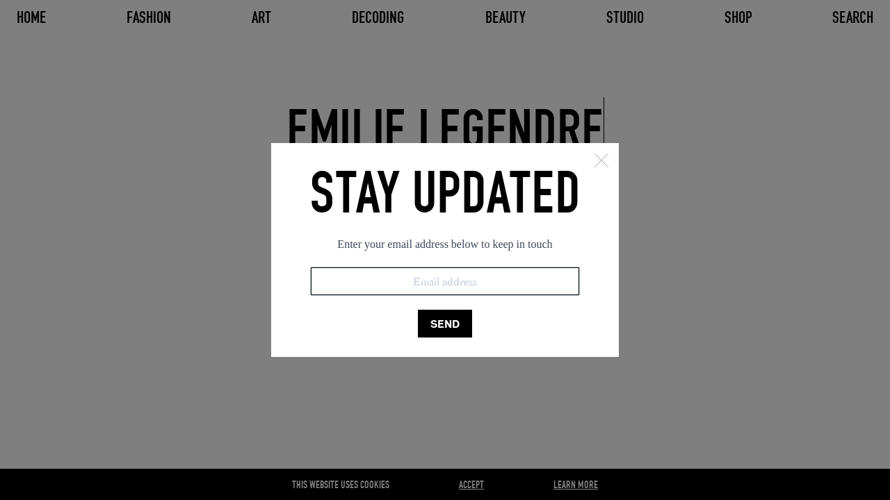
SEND (445, 324)
